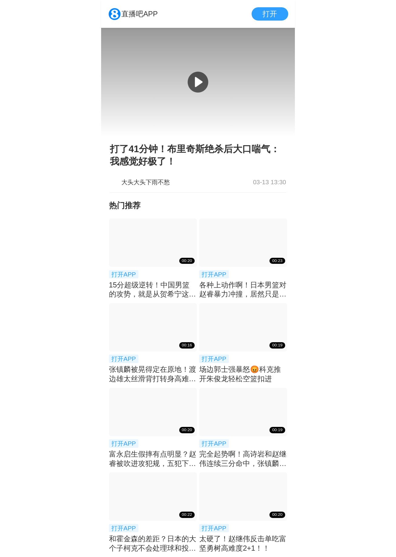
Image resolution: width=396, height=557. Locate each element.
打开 (269, 14)
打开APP (123, 274)
